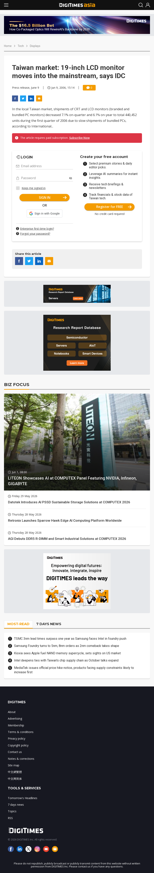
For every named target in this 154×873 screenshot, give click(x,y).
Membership (16, 725)
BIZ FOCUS (16, 384)
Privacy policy (16, 738)
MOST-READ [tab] (18, 624)
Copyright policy (18, 745)
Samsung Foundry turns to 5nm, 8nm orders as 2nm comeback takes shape (66, 646)
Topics (12, 811)
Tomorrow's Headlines (22, 798)
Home (8, 46)
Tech (21, 46)
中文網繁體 (15, 772)
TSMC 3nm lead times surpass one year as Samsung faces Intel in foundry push (70, 639)
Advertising (15, 718)
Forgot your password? (35, 233)
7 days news (16, 804)
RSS (10, 818)
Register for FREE (114, 207)
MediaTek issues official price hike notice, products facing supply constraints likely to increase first (74, 670)
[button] (44, 214)
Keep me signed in (34, 188)
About (12, 712)
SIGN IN (53, 197)
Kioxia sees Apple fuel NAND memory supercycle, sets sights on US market (67, 653)
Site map (13, 765)
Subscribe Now (79, 138)
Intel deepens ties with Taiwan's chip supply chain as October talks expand (66, 660)
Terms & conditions (20, 732)
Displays (35, 46)
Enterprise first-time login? (37, 228)
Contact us (15, 752)
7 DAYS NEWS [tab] (48, 624)
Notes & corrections (21, 759)
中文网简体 (15, 779)
